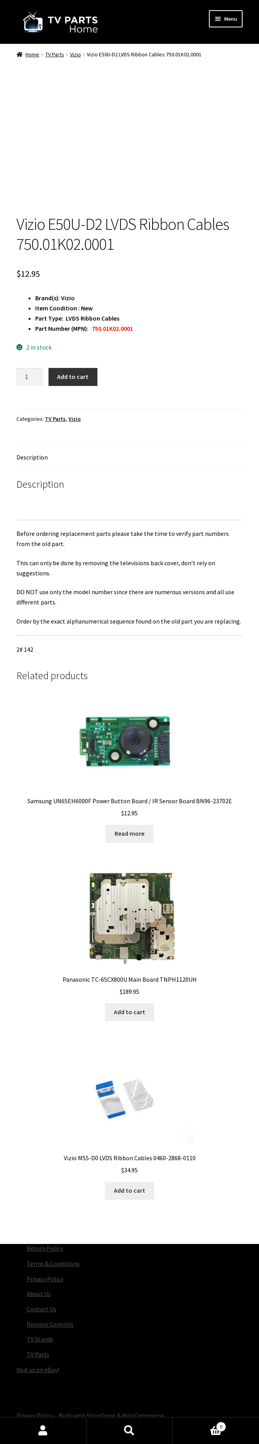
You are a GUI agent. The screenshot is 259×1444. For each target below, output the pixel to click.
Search (129, 1430)
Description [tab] (32, 457)
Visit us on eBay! (37, 1370)
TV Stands (40, 1339)
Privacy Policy (45, 1279)
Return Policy (45, 1248)
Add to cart (72, 376)
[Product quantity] (29, 377)
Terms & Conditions (53, 1263)
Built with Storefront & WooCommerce (111, 1415)
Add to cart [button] (129, 1012)
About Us (39, 1294)
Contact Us (41, 1309)
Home (32, 54)
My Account (43, 1430)
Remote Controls (50, 1324)
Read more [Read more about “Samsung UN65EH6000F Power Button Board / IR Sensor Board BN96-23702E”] (129, 833)
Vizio (75, 54)
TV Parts (54, 54)
